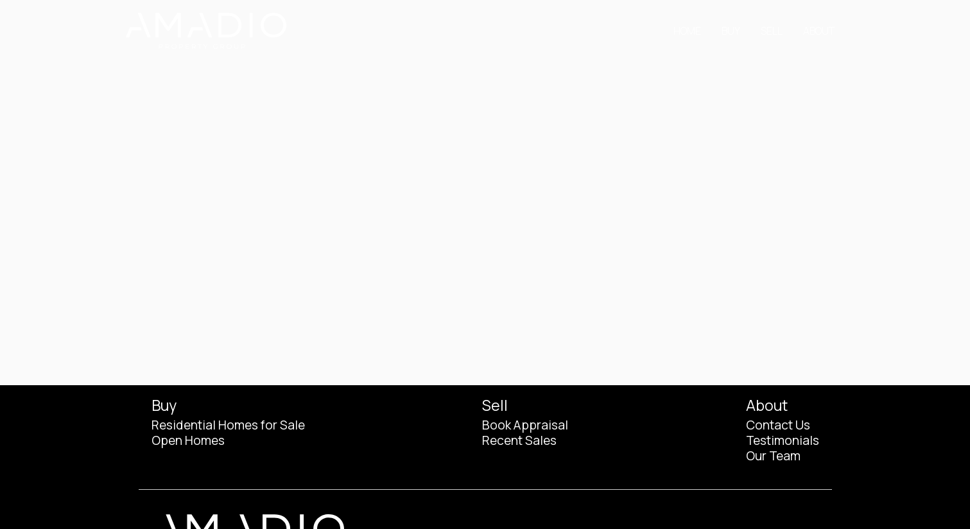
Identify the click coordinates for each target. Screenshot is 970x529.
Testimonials (782, 440)
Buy (731, 31)
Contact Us (778, 425)
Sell (772, 31)
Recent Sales (519, 440)
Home (687, 31)
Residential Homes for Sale (228, 425)
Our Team (773, 455)
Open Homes (188, 440)
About (819, 31)
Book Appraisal (525, 425)
